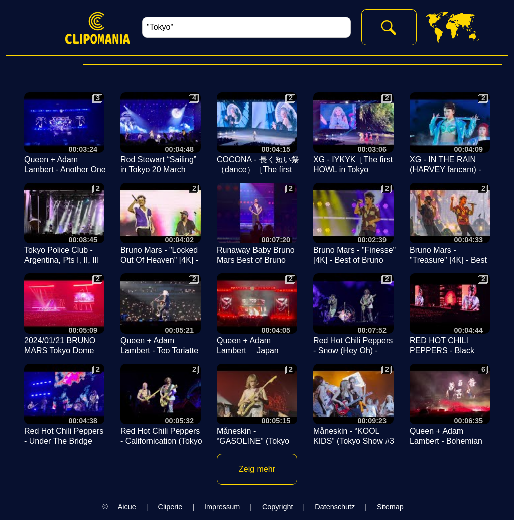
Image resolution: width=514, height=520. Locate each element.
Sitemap (390, 507)
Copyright (277, 507)
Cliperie (170, 507)
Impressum (222, 507)
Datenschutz (335, 507)
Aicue (127, 507)
